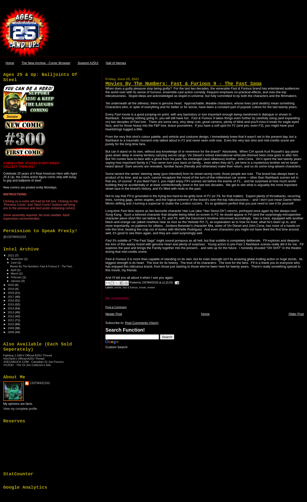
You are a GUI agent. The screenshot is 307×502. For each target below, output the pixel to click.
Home (10, 63)
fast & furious (130, 287)
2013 (11, 312)
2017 (11, 296)
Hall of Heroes (116, 63)
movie (142, 287)
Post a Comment (115, 307)
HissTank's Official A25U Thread (23, 358)
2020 (11, 284)
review (151, 287)
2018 (11, 292)
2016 (11, 300)
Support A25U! (88, 63)
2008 (11, 332)
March (15, 273)
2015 (11, 304)
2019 (11, 288)
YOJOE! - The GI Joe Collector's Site (27, 364)
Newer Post (113, 314)
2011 (11, 320)
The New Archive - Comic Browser (46, 63)
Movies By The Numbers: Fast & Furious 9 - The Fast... (42, 266)
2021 (11, 255)
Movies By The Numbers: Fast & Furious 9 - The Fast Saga (183, 84)
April (14, 270)
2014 (11, 308)
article (117, 287)
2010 (11, 324)
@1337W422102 (14, 237)
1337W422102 (40, 383)
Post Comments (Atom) (141, 323)
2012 (11, 316)
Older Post (296, 314)
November (17, 258)
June (14, 262)
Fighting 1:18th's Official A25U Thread (27, 355)
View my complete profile (20, 409)
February (17, 277)
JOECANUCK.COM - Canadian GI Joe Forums (33, 361)
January (16, 280)
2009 (11, 328)
